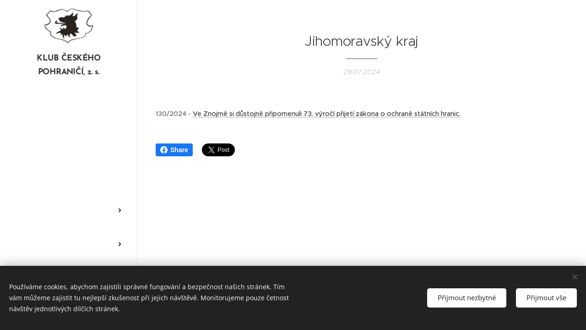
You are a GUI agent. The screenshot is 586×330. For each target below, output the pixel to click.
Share (174, 150)
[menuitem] (69, 115)
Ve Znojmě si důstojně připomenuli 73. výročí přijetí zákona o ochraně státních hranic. (327, 114)
